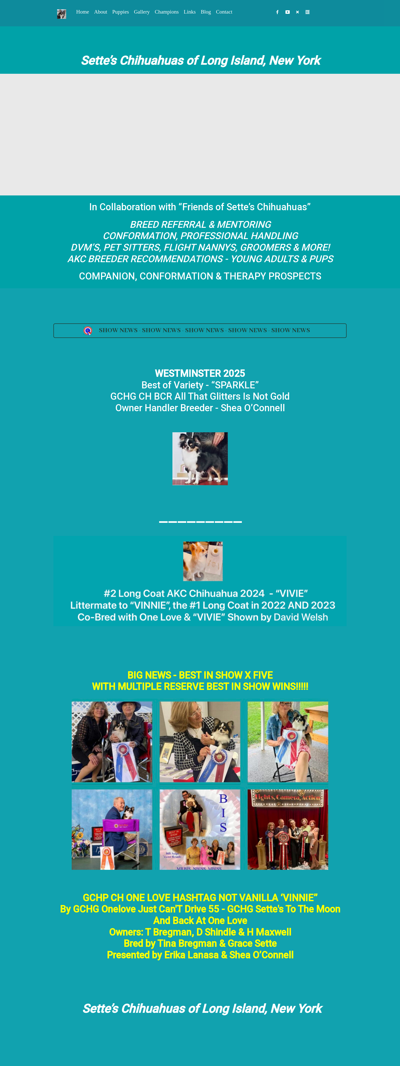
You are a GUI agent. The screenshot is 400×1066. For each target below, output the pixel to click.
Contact (224, 12)
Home (82, 12)
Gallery (142, 12)
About (100, 12)
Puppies (120, 12)
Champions (167, 12)
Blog (206, 12)
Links (190, 12)
